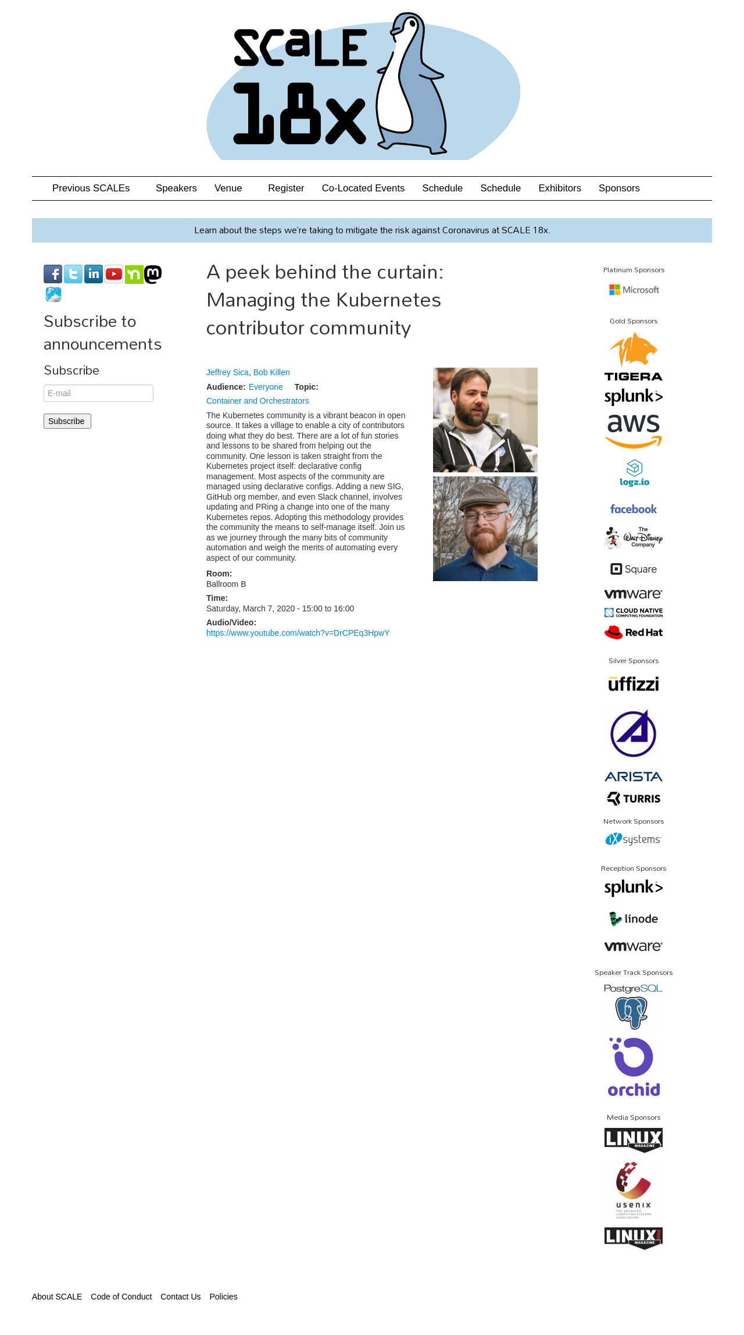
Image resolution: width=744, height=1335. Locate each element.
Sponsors (619, 188)
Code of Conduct (121, 1296)
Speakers (176, 188)
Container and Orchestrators (257, 400)
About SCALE (57, 1296)
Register (286, 188)
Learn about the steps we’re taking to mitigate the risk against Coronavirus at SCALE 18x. (372, 229)
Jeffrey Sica (227, 372)
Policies (223, 1296)
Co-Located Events (363, 188)
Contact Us (180, 1296)
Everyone (266, 386)
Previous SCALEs (95, 188)
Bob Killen (271, 372)
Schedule (442, 188)
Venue (232, 188)
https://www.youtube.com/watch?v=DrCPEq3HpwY (298, 633)
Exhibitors (559, 188)
